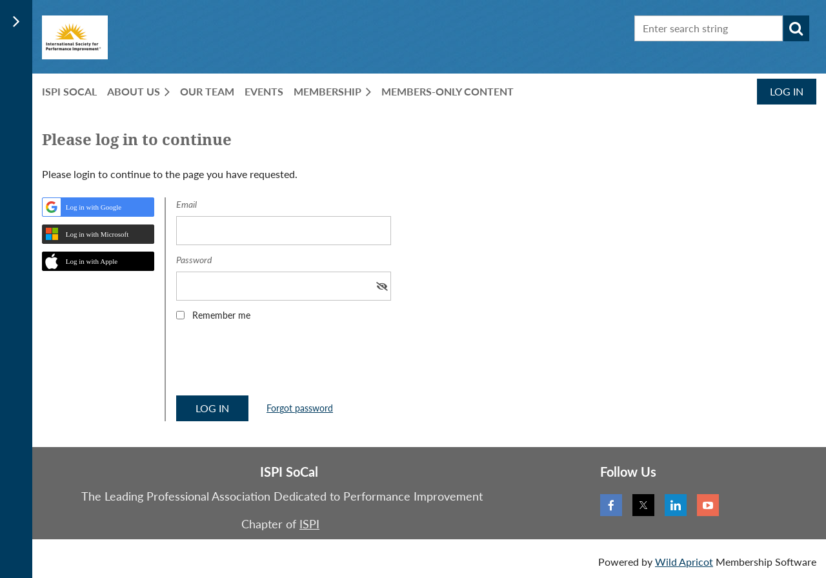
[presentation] (274, 362)
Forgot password (300, 408)
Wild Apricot (684, 561)
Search (796, 28)
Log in (786, 91)
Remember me (221, 315)
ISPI (309, 524)
